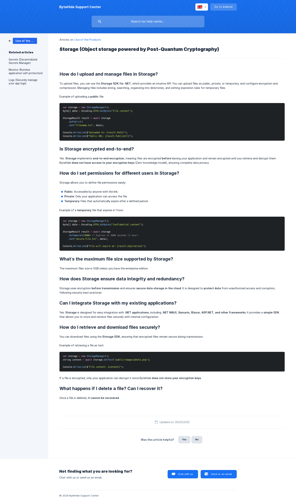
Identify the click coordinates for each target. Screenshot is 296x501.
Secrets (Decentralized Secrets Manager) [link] (23, 61)
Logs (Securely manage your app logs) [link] (23, 81)
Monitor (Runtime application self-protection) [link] (26, 71)
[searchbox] (148, 21)
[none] (80, 7)
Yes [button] (184, 439)
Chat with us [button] (185, 473)
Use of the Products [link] (88, 39)
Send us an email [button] (221, 473)
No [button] (197, 439)
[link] (23, 40)
